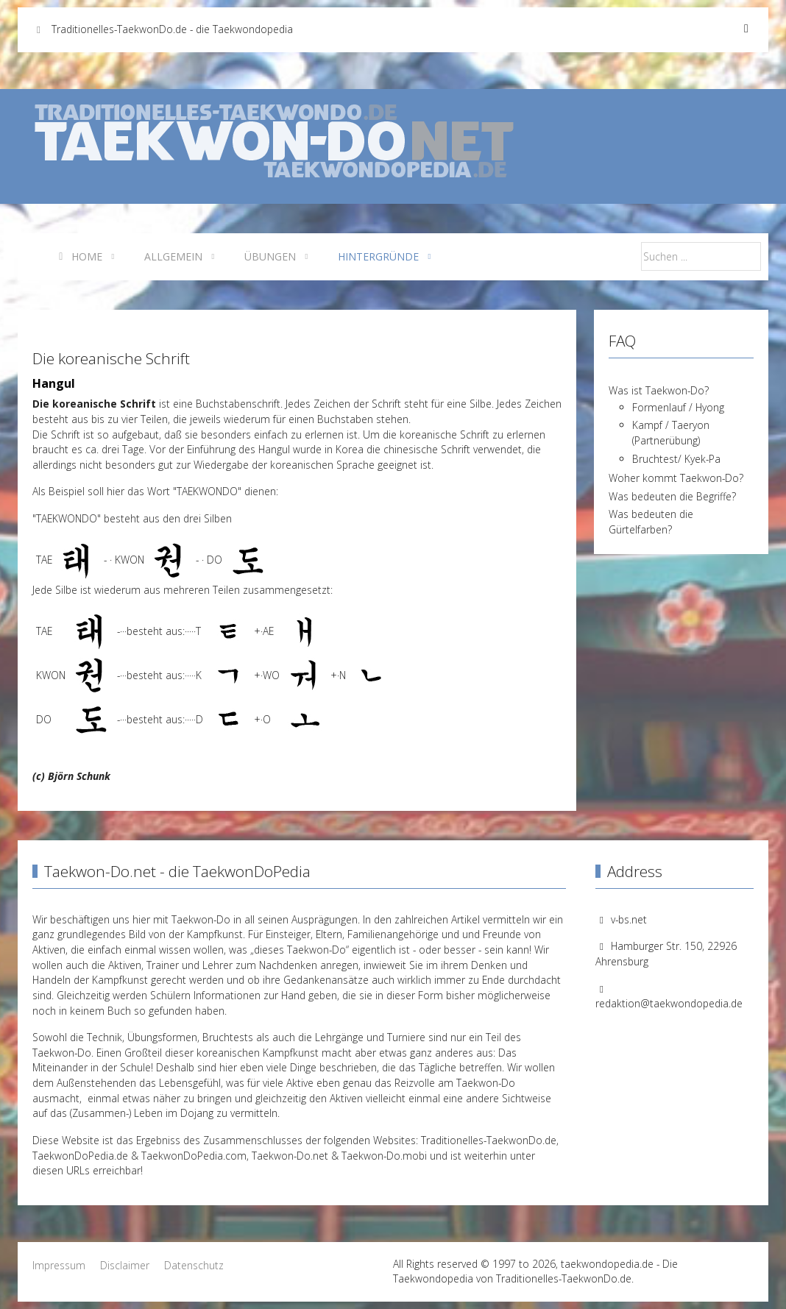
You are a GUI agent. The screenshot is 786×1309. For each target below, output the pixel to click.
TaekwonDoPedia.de (80, 1156)
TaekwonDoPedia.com (194, 1156)
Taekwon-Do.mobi (384, 1156)
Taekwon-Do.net (290, 1156)
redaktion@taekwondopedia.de (669, 1003)
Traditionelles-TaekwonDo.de (488, 1140)
